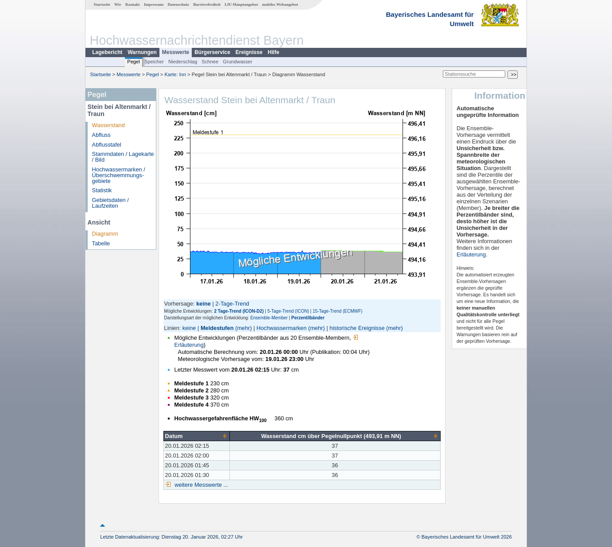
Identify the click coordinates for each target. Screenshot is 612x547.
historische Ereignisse (356, 328)
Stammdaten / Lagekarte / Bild (123, 157)
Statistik (102, 190)
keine (189, 328)
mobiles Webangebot (280, 4)
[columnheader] (196, 436)
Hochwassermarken (281, 328)
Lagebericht (107, 52)
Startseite (102, 4)
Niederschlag (182, 61)
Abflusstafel (106, 144)
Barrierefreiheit (207, 4)
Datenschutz (178, 4)
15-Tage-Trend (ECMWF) (337, 311)
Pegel (133, 61)
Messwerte (175, 52)
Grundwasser (237, 61)
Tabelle (101, 243)
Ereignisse (249, 52)
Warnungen (142, 52)
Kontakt (132, 4)
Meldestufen (217, 328)
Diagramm (105, 233)
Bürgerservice (212, 52)
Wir (117, 4)
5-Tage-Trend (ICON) (288, 311)
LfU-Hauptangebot (241, 4)
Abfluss (101, 135)
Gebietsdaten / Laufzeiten (110, 203)
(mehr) (243, 328)
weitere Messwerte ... (200, 484)
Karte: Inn (175, 74)
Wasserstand (108, 125)
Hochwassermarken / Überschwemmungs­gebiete (118, 175)
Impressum (153, 4)
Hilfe (273, 52)
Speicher (154, 61)
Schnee (209, 61)
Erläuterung (471, 254)
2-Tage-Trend (232, 303)
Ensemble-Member (268, 317)
